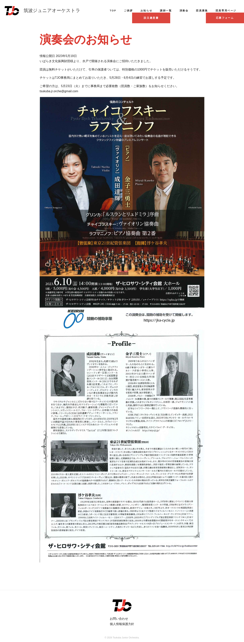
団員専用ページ (226, 10)
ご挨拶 (128, 10)
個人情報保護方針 (122, 624)
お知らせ (146, 10)
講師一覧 (166, 10)
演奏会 (184, 10)
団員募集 (202, 10)
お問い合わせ (119, 618)
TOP (113, 10)
